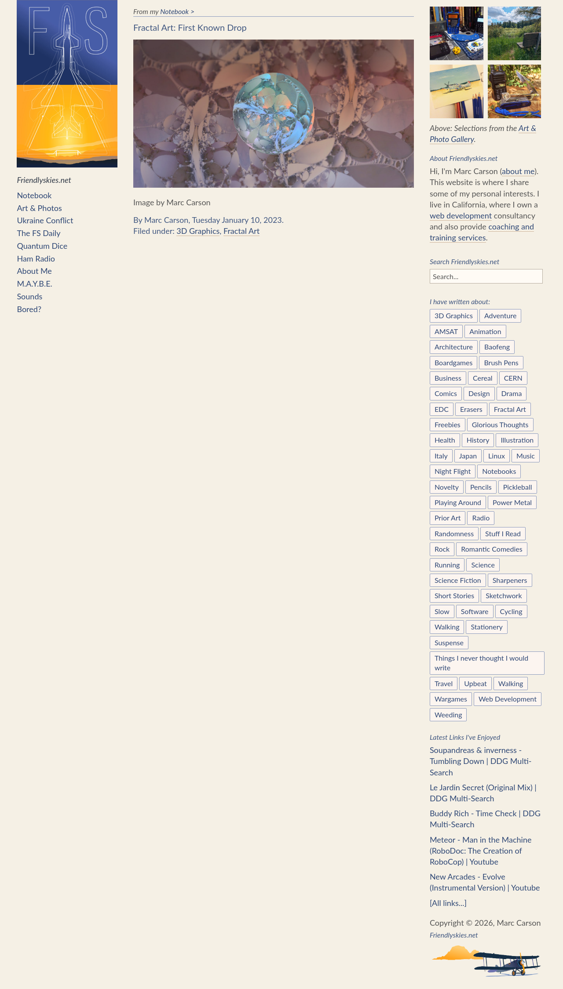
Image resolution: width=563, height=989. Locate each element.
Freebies (448, 424)
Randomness (454, 533)
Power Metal (512, 502)
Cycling (511, 611)
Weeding (448, 714)
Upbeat (475, 683)
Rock (442, 549)
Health (445, 440)
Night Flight (453, 471)
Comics (446, 393)
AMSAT (446, 331)
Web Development (508, 698)
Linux (496, 455)
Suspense (449, 642)
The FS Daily (38, 233)
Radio (481, 517)
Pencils (481, 487)
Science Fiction (458, 580)
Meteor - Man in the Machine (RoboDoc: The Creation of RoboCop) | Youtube (481, 850)
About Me (34, 271)
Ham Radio (36, 258)
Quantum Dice (42, 246)
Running (447, 564)
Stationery (486, 626)
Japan (468, 455)
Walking (447, 626)
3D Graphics (197, 231)
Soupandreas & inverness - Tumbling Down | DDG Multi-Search (481, 761)
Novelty (447, 487)
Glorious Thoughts (500, 424)
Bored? (29, 309)
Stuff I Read (503, 533)
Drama (511, 393)
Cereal (483, 378)
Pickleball (517, 487)
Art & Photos (39, 208)
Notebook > (177, 11)
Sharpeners (510, 580)
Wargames (451, 698)
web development (461, 215)
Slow (442, 611)
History (478, 440)
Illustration (517, 440)
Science (482, 564)
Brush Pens (501, 362)
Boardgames (454, 362)
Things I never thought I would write (481, 663)
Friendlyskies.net (67, 92)
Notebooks (499, 471)
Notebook (34, 195)
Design (479, 393)
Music (525, 455)
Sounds (29, 296)
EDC (442, 409)
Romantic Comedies (491, 549)
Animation (485, 331)
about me (518, 171)
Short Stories (454, 595)
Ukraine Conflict (45, 220)
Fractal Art (241, 231)
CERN (513, 378)
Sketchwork (504, 595)
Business (448, 378)
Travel (444, 683)
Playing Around (458, 502)
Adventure (500, 315)
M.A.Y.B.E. (34, 283)
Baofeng (497, 346)
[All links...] (448, 903)
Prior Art (448, 517)
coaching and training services (482, 232)
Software (475, 611)
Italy (441, 455)
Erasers (471, 409)
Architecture (454, 346)
